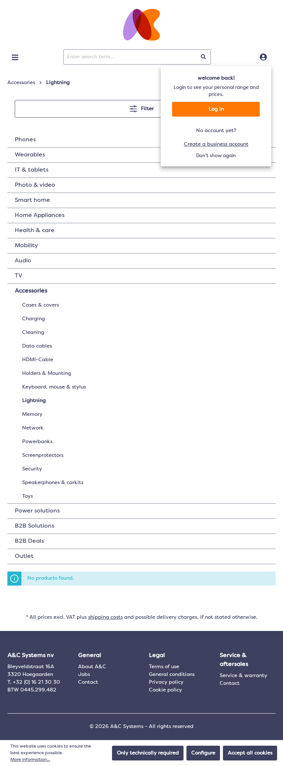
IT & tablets (31, 170)
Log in (216, 109)
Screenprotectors (42, 455)
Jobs (84, 674)
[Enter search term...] (130, 57)
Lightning (34, 400)
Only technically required (148, 753)
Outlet (24, 556)
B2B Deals (29, 541)
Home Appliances (39, 215)
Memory (32, 414)
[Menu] (15, 57)
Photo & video (35, 185)
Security (32, 469)
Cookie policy (165, 690)
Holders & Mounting (46, 373)
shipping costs (105, 617)
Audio (23, 261)
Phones (25, 140)
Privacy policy (166, 682)
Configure (203, 753)
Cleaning (33, 332)
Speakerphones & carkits (52, 482)
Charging (33, 318)
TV (18, 276)
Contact (88, 682)
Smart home (32, 200)
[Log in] (263, 57)
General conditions (172, 674)
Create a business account (216, 144)
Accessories (31, 291)
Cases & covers (40, 305)
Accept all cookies (250, 753)
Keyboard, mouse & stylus (54, 387)
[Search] (203, 57)
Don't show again (216, 155)
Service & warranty (243, 675)
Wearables (30, 155)
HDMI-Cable (37, 359)
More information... (30, 760)
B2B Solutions (34, 526)
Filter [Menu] (142, 107)
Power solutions (37, 511)
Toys (27, 496)
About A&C (92, 666)
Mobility (26, 246)
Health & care (35, 231)
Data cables (37, 346)
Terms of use (164, 666)
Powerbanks (37, 441)
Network (32, 428)
